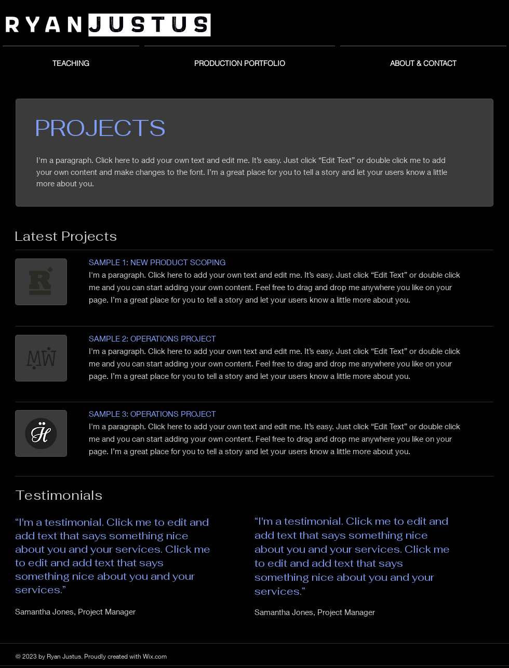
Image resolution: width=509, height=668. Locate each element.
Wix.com (155, 656)
